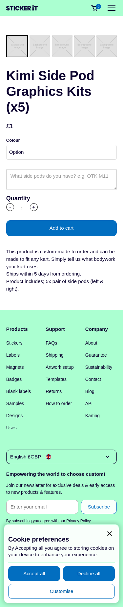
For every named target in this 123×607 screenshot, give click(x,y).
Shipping (55, 355)
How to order (59, 403)
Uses (11, 427)
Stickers (14, 343)
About (91, 343)
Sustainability (99, 367)
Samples (15, 403)
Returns (54, 391)
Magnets (15, 367)
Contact (93, 379)
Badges (14, 379)
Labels (13, 355)
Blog (89, 391)
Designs (14, 415)
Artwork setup (60, 367)
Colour (13, 140)
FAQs (51, 343)
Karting (92, 415)
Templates (56, 379)
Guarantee (96, 355)
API (89, 403)
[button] (110, 8)
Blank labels (18, 391)
